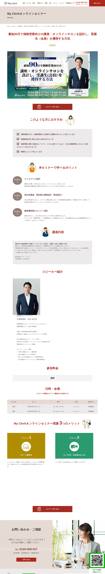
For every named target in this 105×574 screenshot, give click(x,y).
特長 (24, 3)
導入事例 (72, 520)
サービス (28, 3)
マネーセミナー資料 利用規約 (90, 531)
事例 (46, 3)
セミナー (55, 3)
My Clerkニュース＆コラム (90, 513)
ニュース (61, 3)
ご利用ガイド (40, 3)
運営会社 (86, 517)
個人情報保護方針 (89, 519)
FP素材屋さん (69, 3)
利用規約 (86, 522)
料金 (34, 3)
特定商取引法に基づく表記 (90, 543)
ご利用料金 (73, 515)
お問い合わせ (26, 494)
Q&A (50, 3)
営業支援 (52, 45)
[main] (52, 255)
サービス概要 (74, 512)
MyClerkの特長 (74, 509)
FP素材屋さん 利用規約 (89, 526)
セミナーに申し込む (52, 107)
